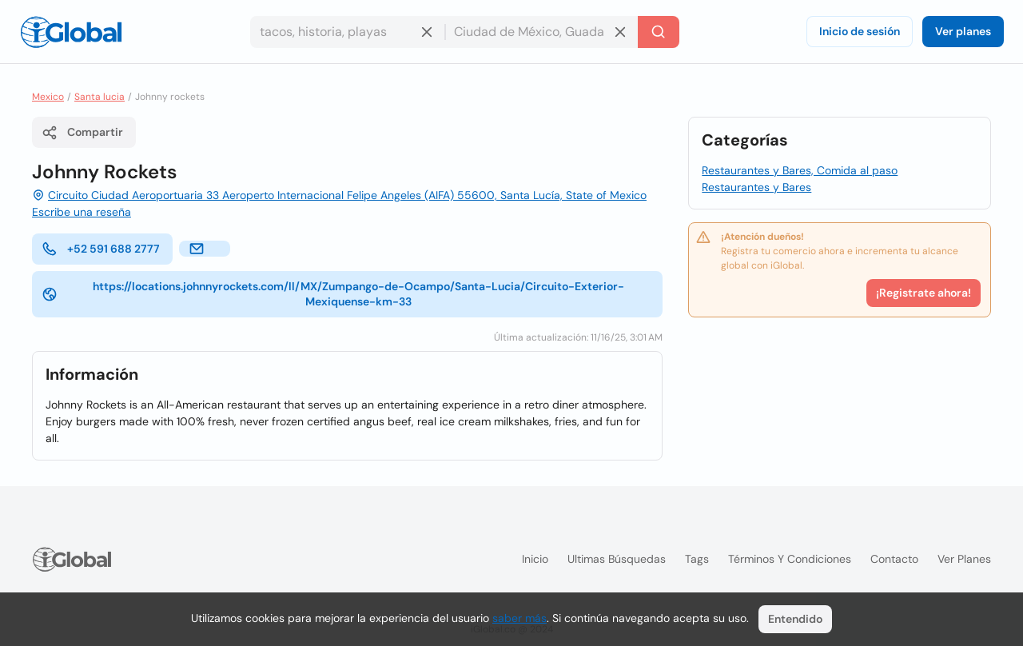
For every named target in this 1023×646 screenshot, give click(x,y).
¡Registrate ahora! (923, 292)
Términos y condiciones (789, 559)
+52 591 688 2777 (101, 249)
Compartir (82, 133)
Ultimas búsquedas (616, 559)
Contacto (894, 559)
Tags (697, 559)
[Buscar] (658, 32)
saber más (519, 618)
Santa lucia (99, 96)
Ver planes (963, 31)
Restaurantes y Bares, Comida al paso (800, 170)
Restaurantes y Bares (756, 187)
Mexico (48, 96)
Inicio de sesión (859, 31)
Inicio (535, 559)
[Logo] (71, 32)
